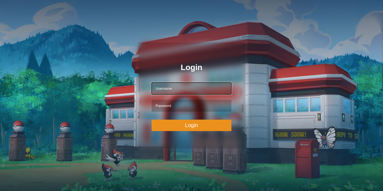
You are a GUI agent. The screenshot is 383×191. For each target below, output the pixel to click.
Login (191, 125)
